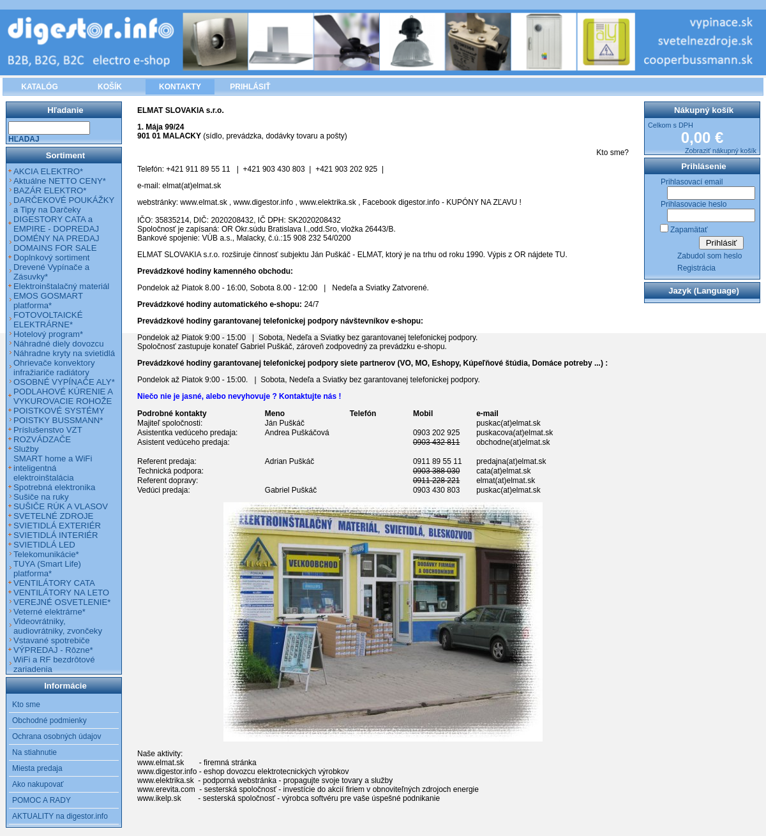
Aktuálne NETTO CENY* (59, 181)
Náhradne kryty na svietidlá (64, 353)
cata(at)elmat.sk (503, 471)
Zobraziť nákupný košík (720, 150)
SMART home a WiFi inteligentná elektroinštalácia (52, 468)
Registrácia (696, 268)
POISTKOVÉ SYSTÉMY (59, 410)
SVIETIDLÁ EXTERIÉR (57, 525)
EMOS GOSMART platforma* (48, 300)
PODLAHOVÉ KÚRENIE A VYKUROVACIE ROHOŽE (62, 396)
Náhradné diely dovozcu (58, 343)
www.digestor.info (263, 202)
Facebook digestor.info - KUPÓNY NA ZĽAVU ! (442, 202)
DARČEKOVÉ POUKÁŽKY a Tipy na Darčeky (63, 204)
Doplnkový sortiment (51, 257)
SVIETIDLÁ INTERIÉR (55, 535)
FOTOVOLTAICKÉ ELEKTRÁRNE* (47, 319)
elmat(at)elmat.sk (191, 185)
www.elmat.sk (203, 202)
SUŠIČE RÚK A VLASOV (60, 506)
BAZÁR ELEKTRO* (49, 190)
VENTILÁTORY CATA (54, 583)
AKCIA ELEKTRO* (48, 171)
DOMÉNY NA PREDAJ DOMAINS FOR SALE (56, 243)
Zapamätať (689, 229)
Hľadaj (24, 139)
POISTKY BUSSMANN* (58, 420)
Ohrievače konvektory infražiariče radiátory (54, 367)
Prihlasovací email (692, 181)
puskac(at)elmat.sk (508, 423)
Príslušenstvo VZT (47, 430)
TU (560, 254)
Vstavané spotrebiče (51, 640)
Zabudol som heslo (709, 255)
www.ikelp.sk (159, 798)
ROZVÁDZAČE (42, 439)
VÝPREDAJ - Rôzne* (53, 650)
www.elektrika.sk (327, 202)
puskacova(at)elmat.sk (514, 432)
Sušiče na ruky (41, 497)
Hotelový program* (48, 334)
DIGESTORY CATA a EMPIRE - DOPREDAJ (56, 224)
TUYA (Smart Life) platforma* (47, 568)
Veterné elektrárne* (49, 611)
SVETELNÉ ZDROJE (53, 516)
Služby (26, 449)
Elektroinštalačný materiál (61, 286)
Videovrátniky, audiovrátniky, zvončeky (57, 626)
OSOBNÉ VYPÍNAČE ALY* (64, 382)
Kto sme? (612, 152)
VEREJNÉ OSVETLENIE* (61, 602)
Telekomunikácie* (46, 554)
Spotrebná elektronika (54, 487)
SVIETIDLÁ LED (44, 544)
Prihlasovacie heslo (693, 204)
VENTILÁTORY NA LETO (61, 592)
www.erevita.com (166, 789)
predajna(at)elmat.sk (511, 461)
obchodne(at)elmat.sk (513, 442)
